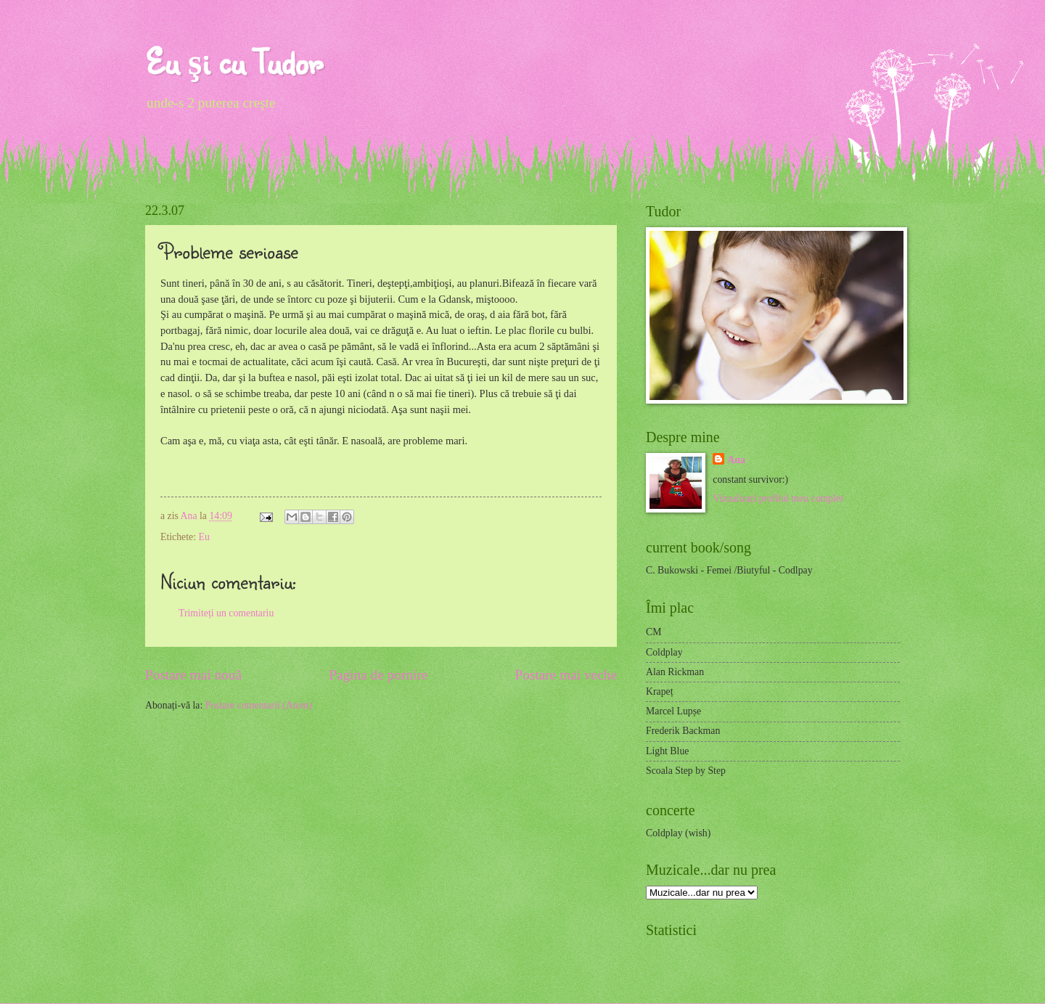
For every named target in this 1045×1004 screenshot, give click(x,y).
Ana (190, 515)
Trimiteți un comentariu (226, 613)
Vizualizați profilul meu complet (778, 498)
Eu (203, 536)
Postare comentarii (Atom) (258, 705)
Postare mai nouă (193, 674)
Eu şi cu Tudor (233, 61)
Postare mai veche (566, 674)
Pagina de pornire (378, 674)
